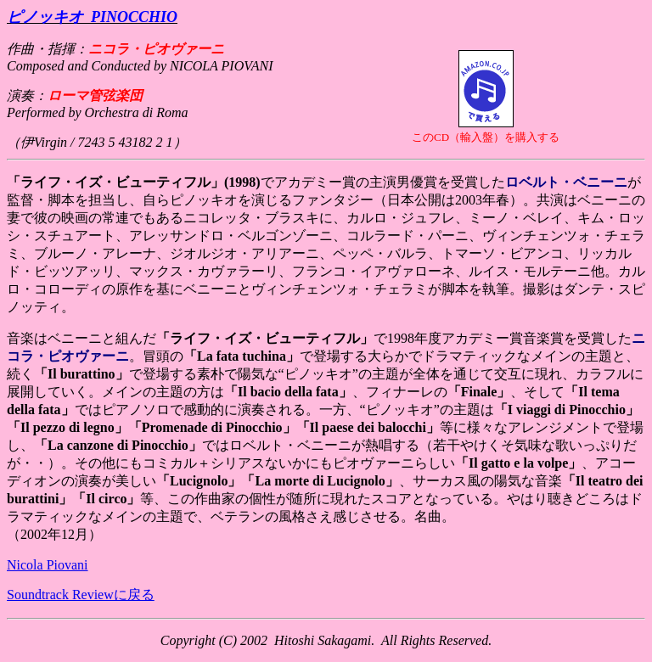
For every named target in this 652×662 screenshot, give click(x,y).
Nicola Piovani (47, 565)
